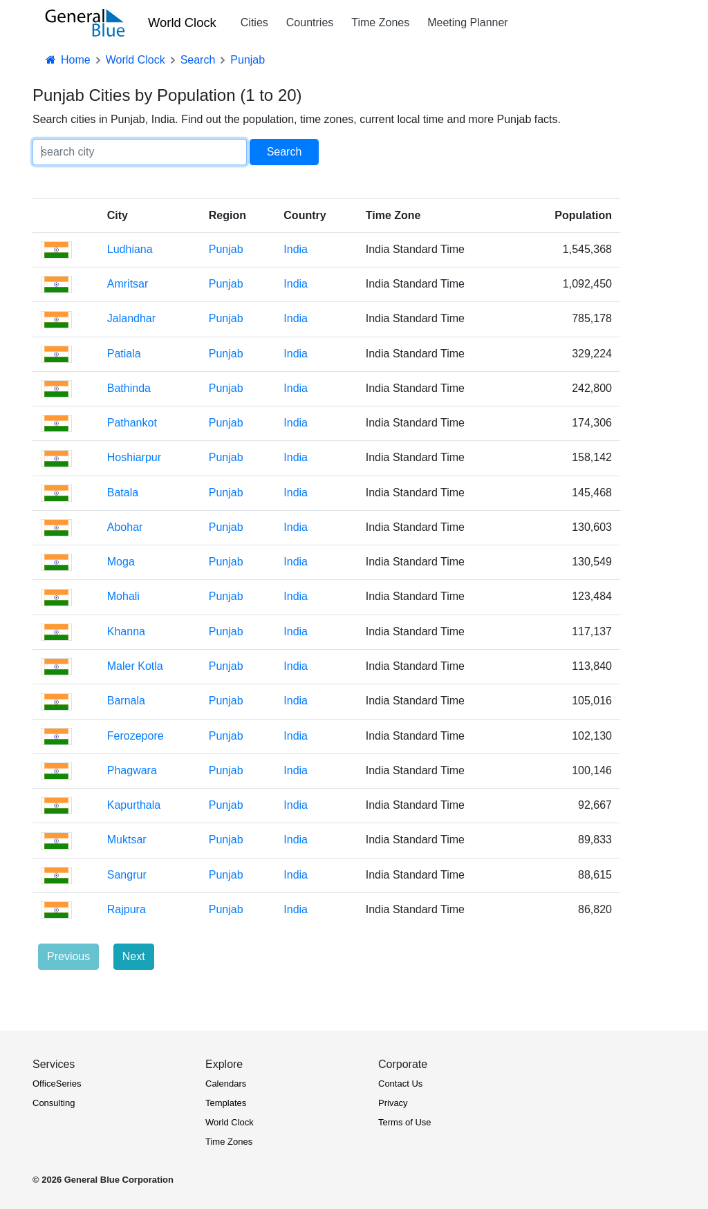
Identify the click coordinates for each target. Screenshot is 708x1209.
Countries (309, 22)
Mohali (123, 596)
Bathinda (129, 388)
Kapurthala (133, 805)
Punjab (226, 249)
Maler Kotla (135, 666)
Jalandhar (131, 318)
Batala (122, 492)
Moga (121, 562)
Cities (254, 22)
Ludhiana (130, 249)
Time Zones (380, 22)
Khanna (126, 631)
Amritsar (128, 284)
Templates (225, 1103)
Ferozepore (135, 736)
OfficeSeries (57, 1083)
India (295, 249)
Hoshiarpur (134, 457)
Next (133, 956)
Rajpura (126, 909)
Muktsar (127, 839)
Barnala (126, 700)
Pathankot (132, 423)
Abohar (125, 527)
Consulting (53, 1103)
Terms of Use (404, 1122)
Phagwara (132, 770)
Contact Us (400, 1083)
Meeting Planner (467, 22)
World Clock (182, 22)
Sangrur (127, 875)
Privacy (393, 1103)
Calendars (225, 1083)
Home (67, 60)
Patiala (124, 353)
